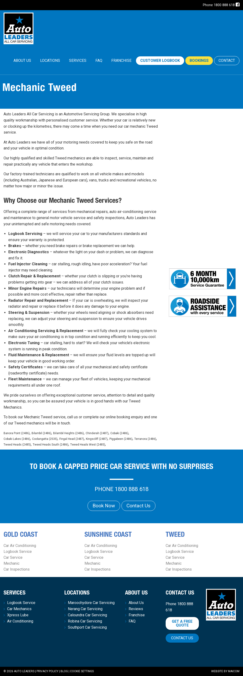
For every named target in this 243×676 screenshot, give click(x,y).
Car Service (13, 557)
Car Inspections (17, 569)
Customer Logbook (160, 60)
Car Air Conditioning (20, 545)
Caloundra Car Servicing (87, 615)
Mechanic (11, 563)
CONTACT (227, 60)
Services (77, 60)
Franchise (121, 60)
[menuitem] (22, 60)
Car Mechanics (19, 609)
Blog (64, 671)
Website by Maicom (225, 671)
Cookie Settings (82, 671)
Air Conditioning (20, 621)
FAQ (98, 60)
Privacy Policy (47, 671)
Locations (50, 60)
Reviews (136, 609)
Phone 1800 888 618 (219, 5)
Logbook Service (18, 551)
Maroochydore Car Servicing (91, 603)
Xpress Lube (17, 615)
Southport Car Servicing (87, 627)
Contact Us (138, 506)
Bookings (199, 60)
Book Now (104, 506)
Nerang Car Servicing (85, 609)
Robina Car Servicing (85, 621)
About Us (22, 60)
